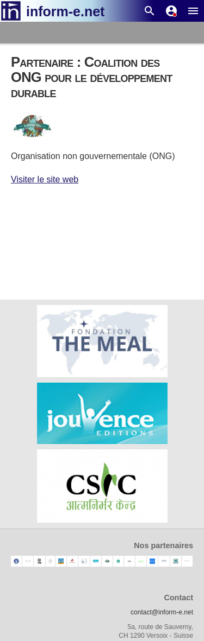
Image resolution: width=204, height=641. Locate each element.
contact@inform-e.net (162, 612)
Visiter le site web (44, 179)
